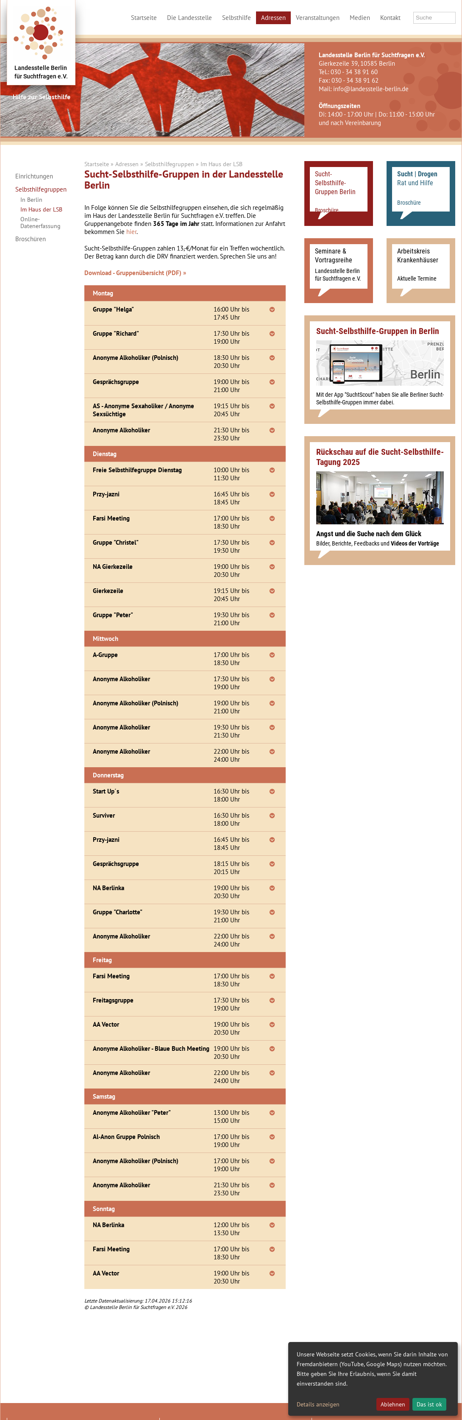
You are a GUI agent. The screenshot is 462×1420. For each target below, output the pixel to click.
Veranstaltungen (318, 18)
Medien (360, 18)
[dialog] (373, 1379)
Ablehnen (393, 1404)
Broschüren (30, 239)
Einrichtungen (34, 176)
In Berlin (31, 199)
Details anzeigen (318, 1404)
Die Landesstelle (189, 18)
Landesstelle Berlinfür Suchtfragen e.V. (41, 72)
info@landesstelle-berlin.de (371, 89)
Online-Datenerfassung (40, 222)
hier (131, 232)
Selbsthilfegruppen (40, 189)
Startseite (144, 18)
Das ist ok (429, 1404)
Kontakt (390, 18)
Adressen (273, 18)
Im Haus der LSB (41, 209)
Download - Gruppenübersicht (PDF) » (135, 273)
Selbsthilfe (236, 18)
